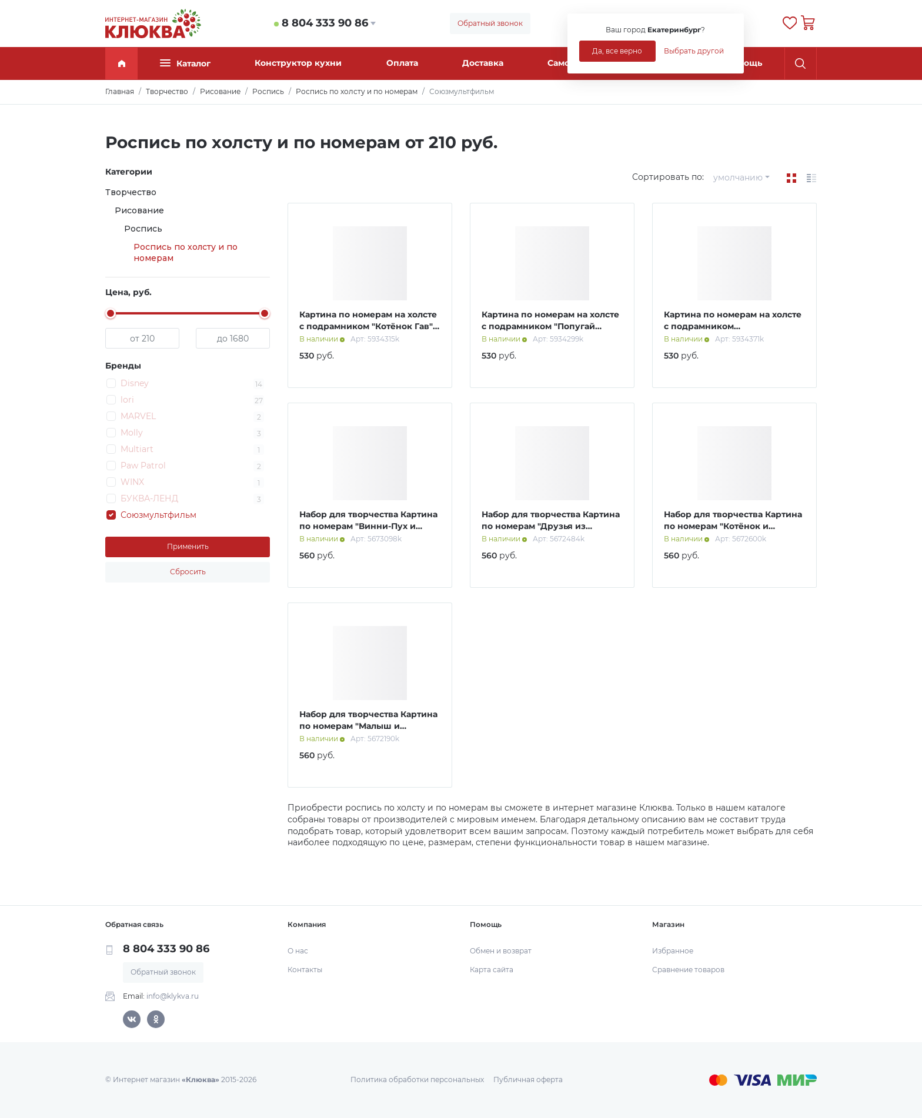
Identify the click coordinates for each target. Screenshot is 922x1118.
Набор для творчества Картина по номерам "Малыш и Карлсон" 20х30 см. (368, 725)
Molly (132, 432)
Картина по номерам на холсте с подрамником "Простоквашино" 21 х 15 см (732, 326)
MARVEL (138, 416)
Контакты (305, 969)
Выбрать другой (694, 50)
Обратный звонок (490, 23)
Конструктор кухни (298, 63)
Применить (188, 546)
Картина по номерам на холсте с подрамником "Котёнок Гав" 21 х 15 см (368, 326)
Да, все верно (617, 50)
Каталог (185, 63)
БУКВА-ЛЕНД (149, 498)
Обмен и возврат (501, 950)
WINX (132, 482)
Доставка (482, 63)
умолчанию (738, 177)
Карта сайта (491, 969)
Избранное (672, 950)
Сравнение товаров (688, 969)
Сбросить (188, 571)
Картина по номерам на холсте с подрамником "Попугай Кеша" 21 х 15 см (550, 326)
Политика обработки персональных (417, 1079)
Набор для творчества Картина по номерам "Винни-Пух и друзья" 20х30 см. (368, 526)
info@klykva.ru (172, 996)
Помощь (744, 63)
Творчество (130, 192)
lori (127, 399)
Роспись (143, 228)
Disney (135, 383)
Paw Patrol (143, 465)
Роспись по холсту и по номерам (185, 253)
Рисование (139, 210)
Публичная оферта (528, 1079)
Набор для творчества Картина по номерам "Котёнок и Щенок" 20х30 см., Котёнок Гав (733, 526)
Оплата (402, 63)
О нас (298, 950)
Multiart (137, 449)
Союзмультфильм (158, 515)
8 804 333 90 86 (325, 22)
